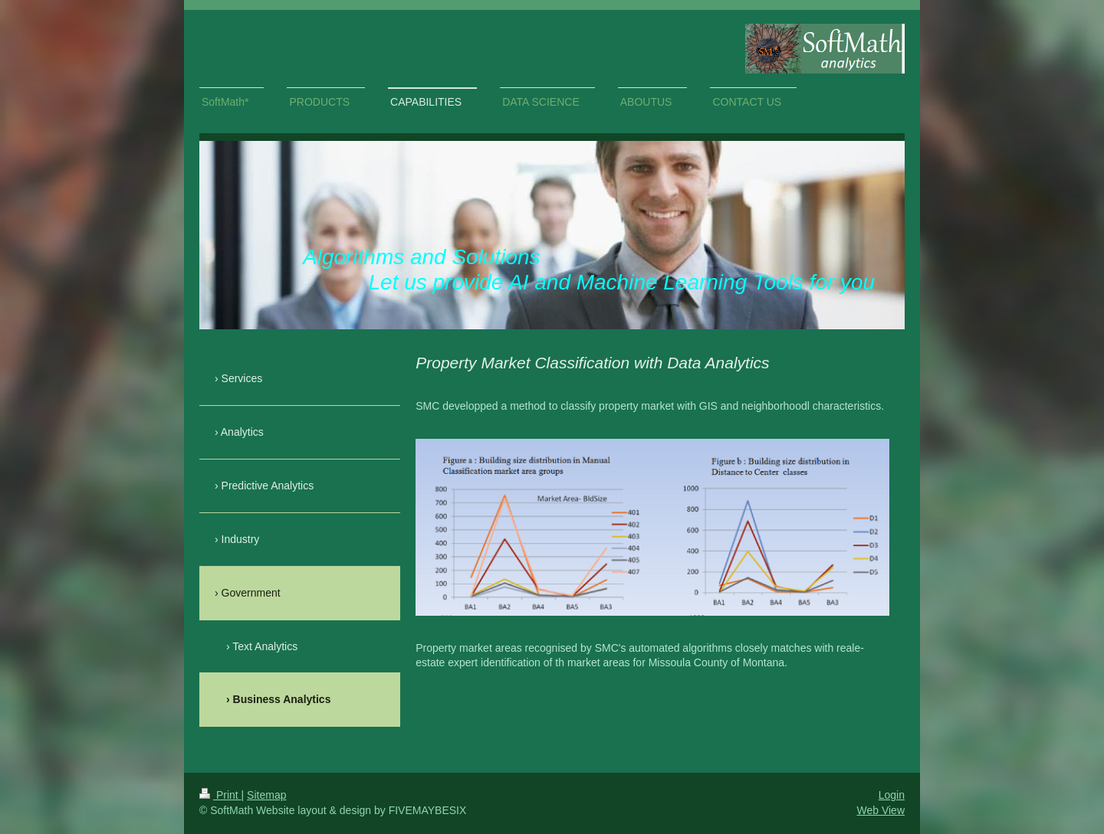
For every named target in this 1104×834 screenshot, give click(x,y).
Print (220, 795)
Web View (880, 810)
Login (892, 795)
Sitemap (266, 795)
